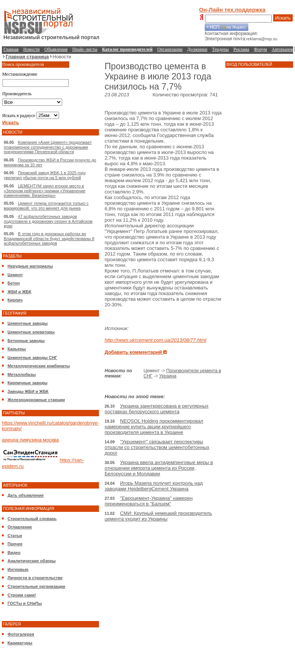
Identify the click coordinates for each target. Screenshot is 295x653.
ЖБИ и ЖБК (19, 291)
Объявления (55, 49)
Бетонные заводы (26, 340)
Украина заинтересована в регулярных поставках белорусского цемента (156, 408)
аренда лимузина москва (30, 440)
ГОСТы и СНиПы (25, 603)
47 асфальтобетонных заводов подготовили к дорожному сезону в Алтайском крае (48, 221)
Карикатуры (20, 643)
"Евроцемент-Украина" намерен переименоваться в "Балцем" (149, 501)
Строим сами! (22, 595)
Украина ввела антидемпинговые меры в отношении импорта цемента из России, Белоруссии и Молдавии (159, 468)
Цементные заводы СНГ (32, 357)
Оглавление (20, 527)
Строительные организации (36, 586)
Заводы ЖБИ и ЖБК (28, 391)
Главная (10, 49)
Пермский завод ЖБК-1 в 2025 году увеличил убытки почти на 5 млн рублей (45, 175)
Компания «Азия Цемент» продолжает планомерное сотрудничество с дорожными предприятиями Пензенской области (48, 147)
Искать (283, 18)
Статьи (15, 535)
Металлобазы (22, 374)
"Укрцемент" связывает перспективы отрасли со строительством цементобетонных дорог (157, 447)
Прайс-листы (84, 49)
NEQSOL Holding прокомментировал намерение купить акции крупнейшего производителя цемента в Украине (154, 426)
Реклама (241, 49)
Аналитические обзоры (32, 561)
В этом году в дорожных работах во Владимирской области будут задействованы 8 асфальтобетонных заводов (49, 238)
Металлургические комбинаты (39, 366)
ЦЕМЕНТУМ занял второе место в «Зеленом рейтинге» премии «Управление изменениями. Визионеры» (44, 191)
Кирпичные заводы (27, 383)
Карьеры (17, 349)
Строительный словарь (32, 518)
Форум (260, 49)
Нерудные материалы (30, 266)
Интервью (18, 569)
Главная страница (27, 56)
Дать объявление (26, 495)
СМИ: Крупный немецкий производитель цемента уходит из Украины (158, 516)
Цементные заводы (28, 323)
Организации (169, 49)
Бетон (14, 283)
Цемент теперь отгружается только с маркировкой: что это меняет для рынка (46, 205)
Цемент (15, 274)
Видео (14, 552)
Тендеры (220, 49)
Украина (167, 376)
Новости (31, 49)
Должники (197, 49)
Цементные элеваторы (31, 332)
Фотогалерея (21, 634)
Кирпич (15, 300)
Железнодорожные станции (36, 399)
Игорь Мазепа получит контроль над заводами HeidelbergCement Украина (154, 486)
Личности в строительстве (35, 577)
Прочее (15, 544)
